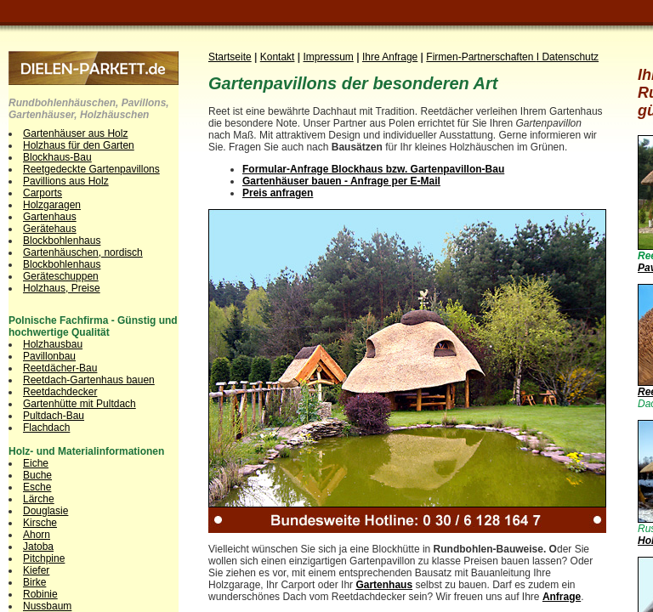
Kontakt (277, 57)
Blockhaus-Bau (57, 157)
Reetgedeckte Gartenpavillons (91, 169)
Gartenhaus (50, 217)
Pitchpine (44, 558)
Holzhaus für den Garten (78, 145)
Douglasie (45, 511)
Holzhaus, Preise (61, 288)
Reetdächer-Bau (60, 368)
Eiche (35, 463)
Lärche (38, 499)
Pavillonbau (49, 356)
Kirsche (40, 523)
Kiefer (36, 570)
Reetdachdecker (60, 392)
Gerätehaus (50, 229)
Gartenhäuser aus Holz (75, 133)
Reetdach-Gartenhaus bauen (89, 380)
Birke (34, 582)
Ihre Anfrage (389, 57)
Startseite (230, 57)
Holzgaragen (52, 205)
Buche (37, 475)
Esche (37, 487)
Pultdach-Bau (53, 416)
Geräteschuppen (61, 276)
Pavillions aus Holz (66, 181)
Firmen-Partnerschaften (481, 57)
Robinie (40, 594)
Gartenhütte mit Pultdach (79, 404)
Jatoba (38, 546)
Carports (42, 193)
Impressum (329, 57)
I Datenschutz (568, 57)
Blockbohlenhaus (61, 240)
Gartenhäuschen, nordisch (83, 252)
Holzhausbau (52, 344)
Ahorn (36, 535)
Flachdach (46, 428)
